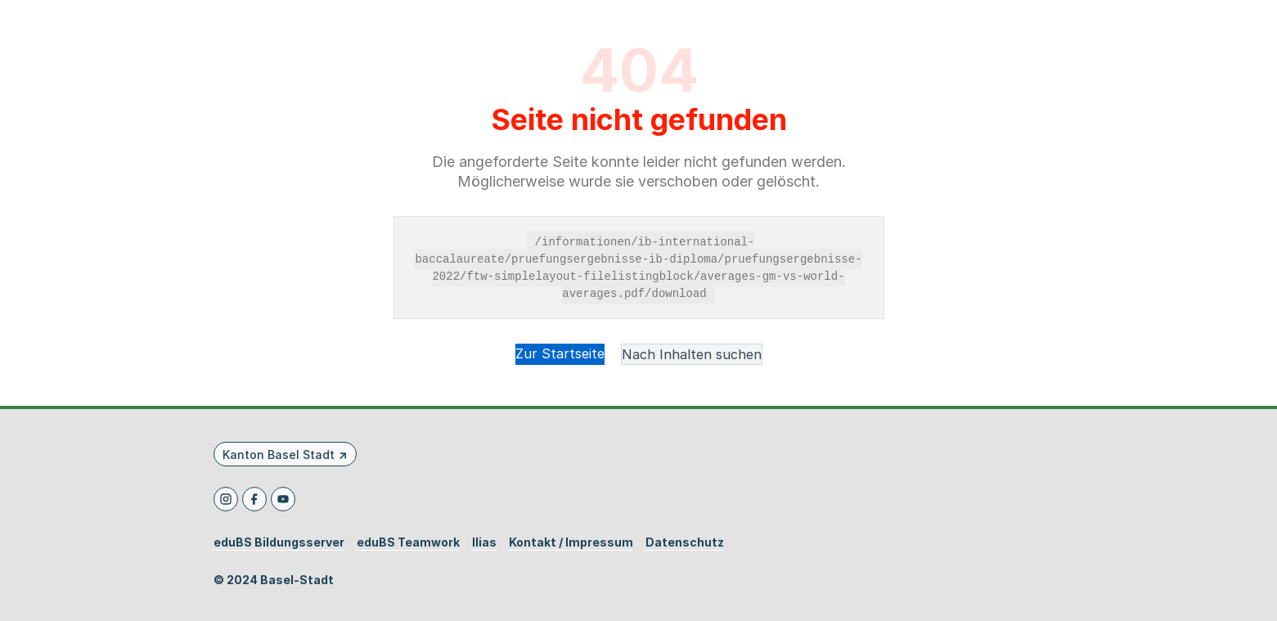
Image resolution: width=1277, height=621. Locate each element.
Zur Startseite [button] (560, 353)
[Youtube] (283, 499)
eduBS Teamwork (408, 542)
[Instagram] (226, 499)
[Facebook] (254, 499)
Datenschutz (684, 542)
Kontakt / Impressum (571, 542)
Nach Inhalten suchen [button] (692, 354)
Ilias (484, 542)
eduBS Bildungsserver (279, 542)
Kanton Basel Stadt (279, 454)
